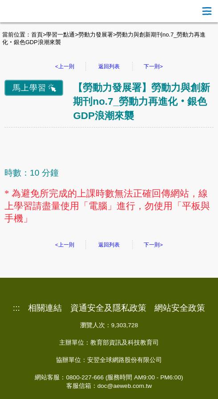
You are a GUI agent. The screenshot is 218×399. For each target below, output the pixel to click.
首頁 (37, 34)
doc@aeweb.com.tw (124, 386)
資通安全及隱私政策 (108, 308)
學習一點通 (60, 34)
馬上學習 (29, 87)
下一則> (153, 66)
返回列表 (109, 66)
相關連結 (45, 308)
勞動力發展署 (95, 34)
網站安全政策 (179, 308)
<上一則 (64, 66)
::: (16, 308)
